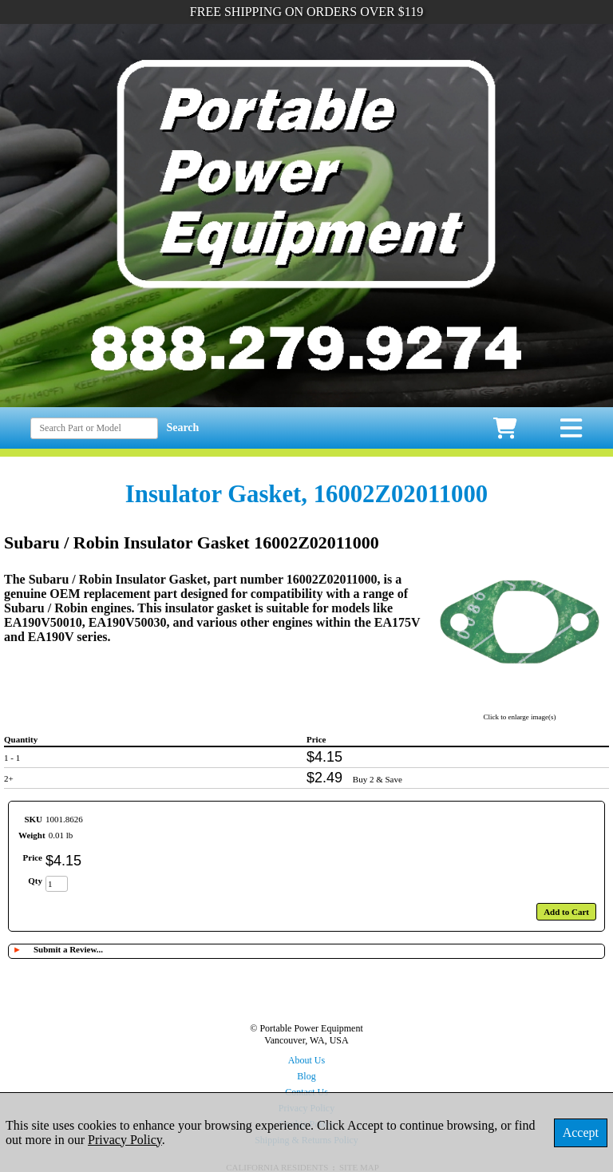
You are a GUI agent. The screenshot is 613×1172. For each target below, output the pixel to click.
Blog (306, 1076)
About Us (306, 1060)
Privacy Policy (125, 1139)
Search (182, 428)
